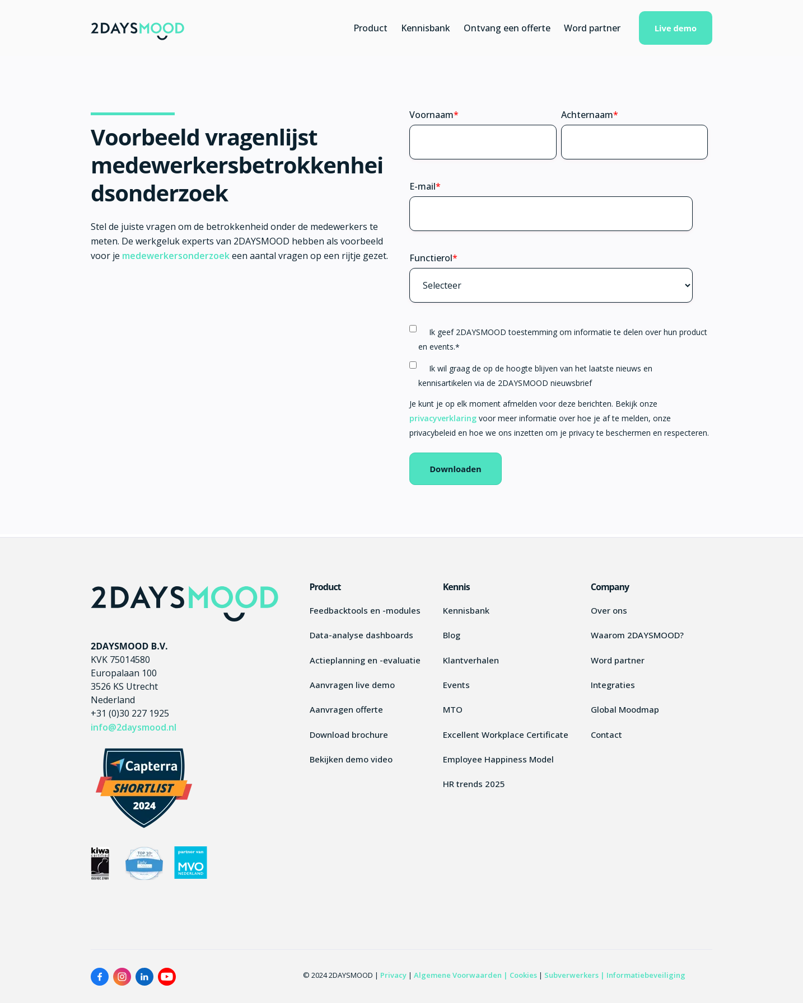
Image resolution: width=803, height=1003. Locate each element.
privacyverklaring (444, 418)
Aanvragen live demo (352, 684)
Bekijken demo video (351, 759)
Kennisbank (425, 28)
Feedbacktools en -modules (365, 610)
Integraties (613, 684)
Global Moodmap (625, 709)
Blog (451, 635)
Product (370, 28)
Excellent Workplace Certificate (505, 734)
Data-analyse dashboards (361, 635)
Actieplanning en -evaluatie (365, 660)
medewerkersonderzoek (177, 255)
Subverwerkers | (575, 975)
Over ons (609, 610)
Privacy (393, 975)
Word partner (592, 28)
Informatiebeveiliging (645, 975)
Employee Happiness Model (498, 759)
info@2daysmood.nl (133, 727)
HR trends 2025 (474, 783)
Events (456, 684)
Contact (606, 734)
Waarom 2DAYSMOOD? (637, 635)
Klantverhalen (471, 660)
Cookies (523, 975)
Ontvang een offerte (507, 28)
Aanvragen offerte (346, 709)
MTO (453, 709)
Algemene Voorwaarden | (461, 975)
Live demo (676, 28)
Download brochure (349, 734)
